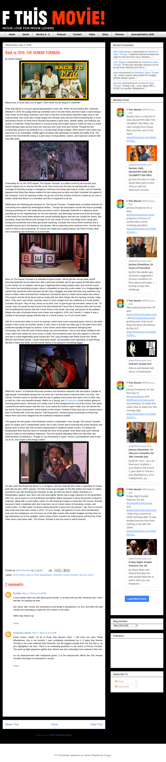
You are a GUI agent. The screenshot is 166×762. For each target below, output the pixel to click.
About (25, 34)
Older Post (96, 724)
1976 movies (19, 575)
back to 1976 (32, 575)
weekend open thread (146, 72)
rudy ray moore (86, 575)
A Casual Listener (22, 633)
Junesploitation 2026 (142, 34)
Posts (119, 681)
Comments (122, 686)
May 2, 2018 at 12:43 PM (34, 593)
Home (12, 34)
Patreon (119, 34)
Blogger (107, 755)
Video (92, 34)
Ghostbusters (71, 400)
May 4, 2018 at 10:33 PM (44, 633)
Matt (115, 72)
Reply (16, 623)
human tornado (70, 575)
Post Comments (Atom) (60, 735)
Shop (105, 34)
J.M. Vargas (119, 62)
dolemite (58, 575)
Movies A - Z (43, 34)
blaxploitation (46, 575)
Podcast (61, 34)
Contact (77, 34)
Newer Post (12, 724)
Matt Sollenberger (122, 51)
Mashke (117, 83)
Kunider (17, 593)
